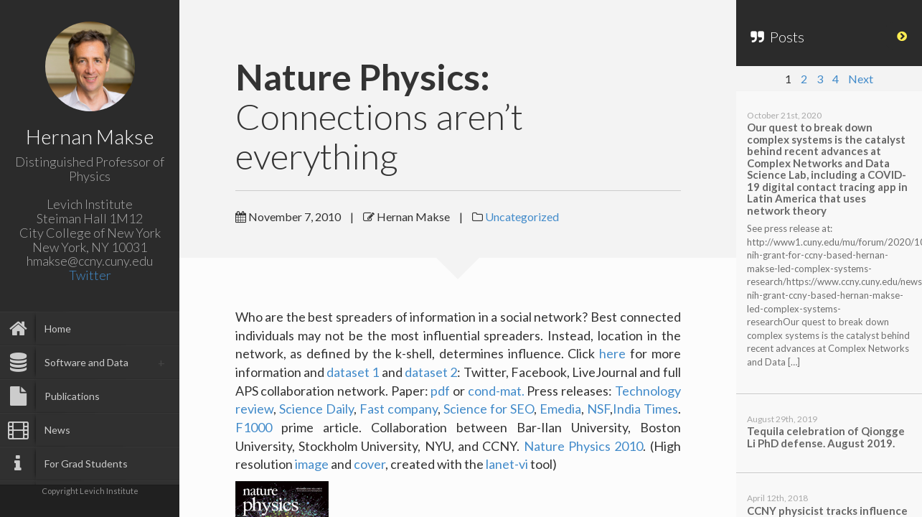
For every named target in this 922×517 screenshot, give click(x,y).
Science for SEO (488, 408)
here (612, 353)
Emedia (560, 408)
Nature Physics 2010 (584, 446)
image (312, 464)
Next (860, 78)
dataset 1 (352, 372)
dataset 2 (431, 372)
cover (369, 464)
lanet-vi (508, 464)
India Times (645, 408)
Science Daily (316, 408)
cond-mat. (496, 391)
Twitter (90, 275)
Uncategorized (522, 216)
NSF (598, 408)
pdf (440, 391)
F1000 (253, 427)
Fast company (398, 408)
